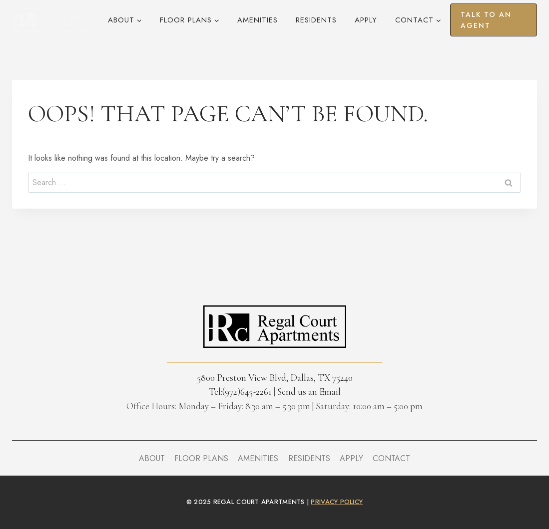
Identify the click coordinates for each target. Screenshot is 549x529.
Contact (391, 458)
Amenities (257, 19)
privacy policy (337, 502)
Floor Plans (201, 458)
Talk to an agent (486, 19)
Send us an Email (309, 391)
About (152, 458)
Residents (316, 19)
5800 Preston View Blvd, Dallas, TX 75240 (275, 377)
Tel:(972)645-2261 (240, 391)
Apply (366, 19)
